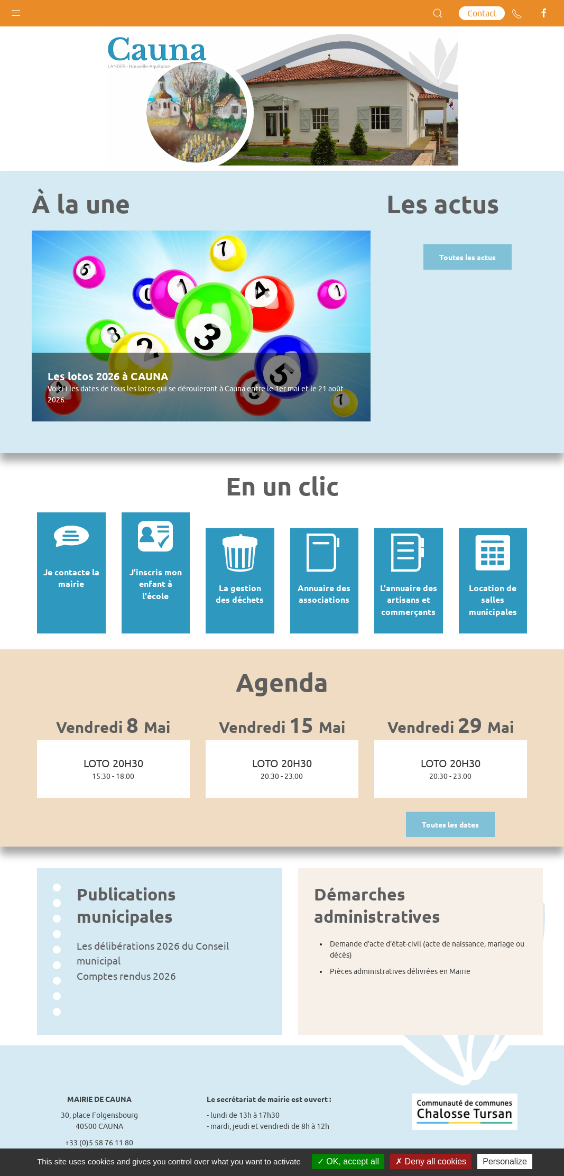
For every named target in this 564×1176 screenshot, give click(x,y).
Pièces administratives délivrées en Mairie (400, 955)
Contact (481, 13)
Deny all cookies (430, 1161)
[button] (16, 11)
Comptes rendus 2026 (126, 960)
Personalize (505, 1161)
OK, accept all (348, 1161)
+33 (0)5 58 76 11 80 (99, 1127)
